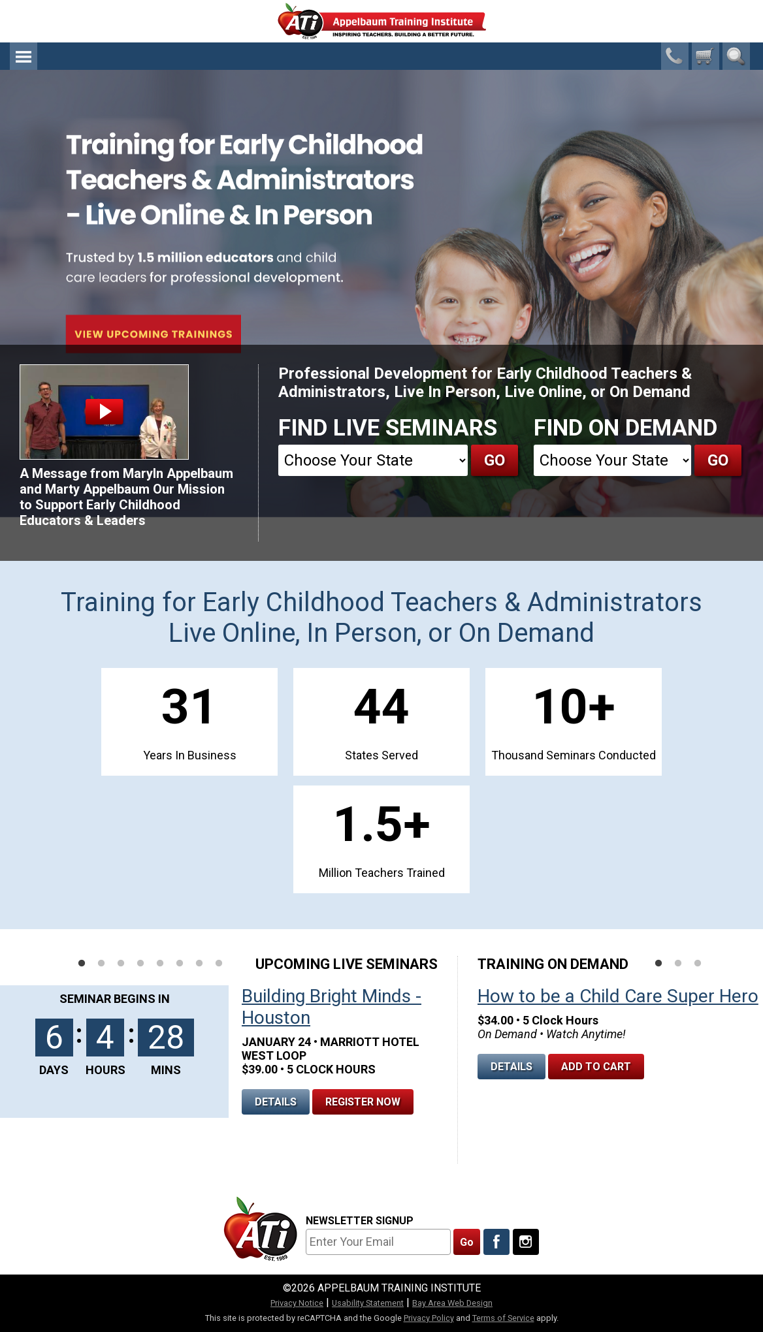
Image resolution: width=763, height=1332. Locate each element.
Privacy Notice (296, 1303)
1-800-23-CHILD (675, 56)
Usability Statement (368, 1303)
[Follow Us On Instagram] (526, 1242)
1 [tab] (81, 963)
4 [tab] (140, 963)
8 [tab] (218, 963)
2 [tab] (101, 963)
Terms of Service (503, 1318)
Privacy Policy (429, 1318)
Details (276, 1102)
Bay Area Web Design (452, 1303)
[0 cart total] (705, 56)
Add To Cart (596, 1066)
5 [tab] (160, 963)
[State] (373, 460)
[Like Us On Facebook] (496, 1242)
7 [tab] (199, 963)
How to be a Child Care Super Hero (618, 996)
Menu (23, 56)
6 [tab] (179, 963)
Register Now (362, 1102)
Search (736, 56)
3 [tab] (120, 963)
